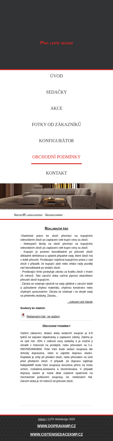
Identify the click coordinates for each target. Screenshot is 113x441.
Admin (42, 419)
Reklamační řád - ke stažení (43, 316)
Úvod (56, 75)
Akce (56, 108)
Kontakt (56, 173)
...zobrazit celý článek (80, 301)
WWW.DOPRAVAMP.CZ (56, 426)
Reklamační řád (56, 228)
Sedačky (56, 92)
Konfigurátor (56, 140)
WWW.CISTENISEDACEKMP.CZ (56, 434)
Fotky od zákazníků (56, 124)
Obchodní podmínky (56, 156)
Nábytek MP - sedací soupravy (56, 18)
